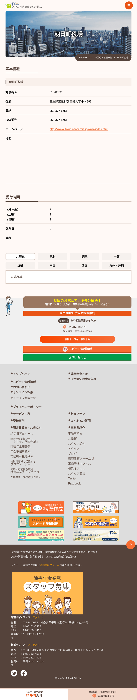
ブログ (72, 453)
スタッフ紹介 (76, 443)
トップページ (21, 373)
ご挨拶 (72, 438)
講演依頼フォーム (79, 458)
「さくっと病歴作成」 (25, 440)
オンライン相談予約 (23, 397)
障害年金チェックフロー (26, 471)
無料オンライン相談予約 (77, 339)
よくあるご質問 (81, 420)
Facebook (74, 483)
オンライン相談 (23, 392)
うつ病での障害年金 (83, 379)
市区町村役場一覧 (103, 57)
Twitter (72, 478)
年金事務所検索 (21, 451)
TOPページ (84, 57)
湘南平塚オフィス (79, 463)
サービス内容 (21, 413)
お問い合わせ (21, 387)
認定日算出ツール (22, 433)
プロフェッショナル (23, 463)
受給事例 (18, 420)
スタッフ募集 (76, 473)
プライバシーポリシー (27, 406)
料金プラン (78, 413)
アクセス (74, 448)
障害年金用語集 (21, 446)
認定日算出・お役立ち (27, 427)
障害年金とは (79, 373)
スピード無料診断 (24, 381)
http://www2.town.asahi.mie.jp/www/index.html (79, 129)
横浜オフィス (76, 468)
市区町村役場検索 (22, 456)
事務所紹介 (78, 427)
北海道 (18, 276)
